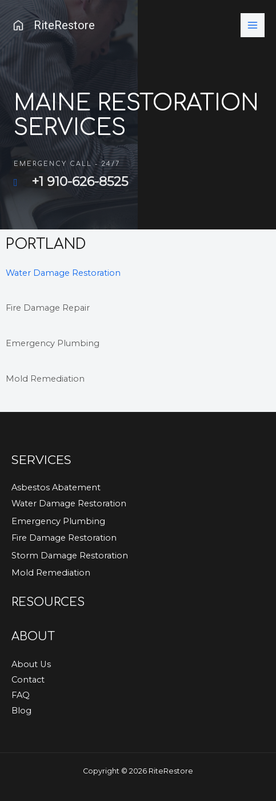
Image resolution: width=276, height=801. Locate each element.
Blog (21, 710)
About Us (31, 664)
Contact (28, 680)
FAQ (20, 695)
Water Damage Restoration (63, 273)
